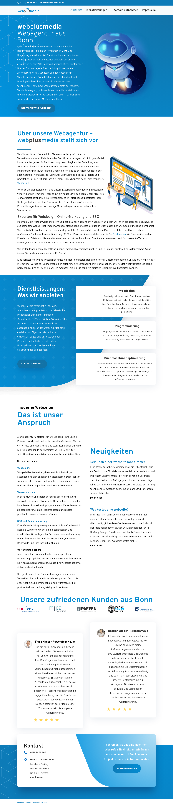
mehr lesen (96, 460)
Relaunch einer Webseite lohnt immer (117, 424)
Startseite (76, 10)
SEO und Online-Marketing (32, 521)
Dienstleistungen (96, 10)
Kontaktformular (127, 768)
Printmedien (119, 234)
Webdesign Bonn (24, 803)
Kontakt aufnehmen (125, 10)
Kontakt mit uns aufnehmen (36, 108)
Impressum (149, 10)
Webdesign (23, 183)
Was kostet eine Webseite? (109, 472)
